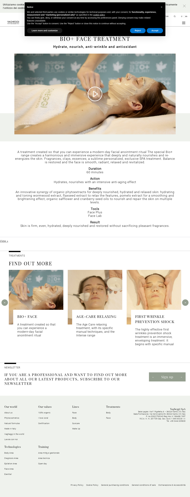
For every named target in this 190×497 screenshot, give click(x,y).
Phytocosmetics (11, 418)
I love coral (43, 418)
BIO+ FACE (27, 316)
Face (74, 413)
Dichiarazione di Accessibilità (172, 485)
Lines (75, 407)
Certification (43, 423)
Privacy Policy (77, 485)
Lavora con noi (11, 439)
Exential (8, 474)
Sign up (167, 377)
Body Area (9, 453)
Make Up (76, 429)
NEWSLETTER (12, 367)
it (182, 16)
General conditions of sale (144, 485)
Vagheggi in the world (14, 434)
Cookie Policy (92, 485)
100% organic (44, 413)
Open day (42, 463)
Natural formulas (12, 423)
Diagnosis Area (11, 458)
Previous (4, 302)
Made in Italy (10, 429)
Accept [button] (154, 30)
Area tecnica (44, 458)
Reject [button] (138, 30)
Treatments (113, 407)
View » (4, 241)
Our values (45, 407)
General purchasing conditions (115, 485)
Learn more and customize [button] (45, 30)
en (186, 16)
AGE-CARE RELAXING (96, 316)
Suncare (76, 423)
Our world (10, 407)
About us (8, 413)
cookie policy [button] (99, 15)
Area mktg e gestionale (48, 453)
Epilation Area (10, 463)
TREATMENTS (17, 255)
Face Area (9, 469)
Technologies (12, 447)
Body (74, 418)
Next (185, 302)
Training (43, 447)
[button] (161, 7)
